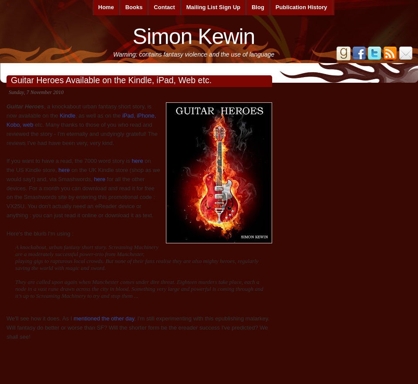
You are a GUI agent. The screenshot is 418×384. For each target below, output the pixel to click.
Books (134, 7)
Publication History (301, 7)
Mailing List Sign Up (213, 7)
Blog (258, 7)
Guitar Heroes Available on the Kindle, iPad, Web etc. (111, 80)
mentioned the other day (104, 318)
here (137, 161)
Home (106, 7)
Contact (164, 7)
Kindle (67, 115)
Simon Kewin (194, 36)
